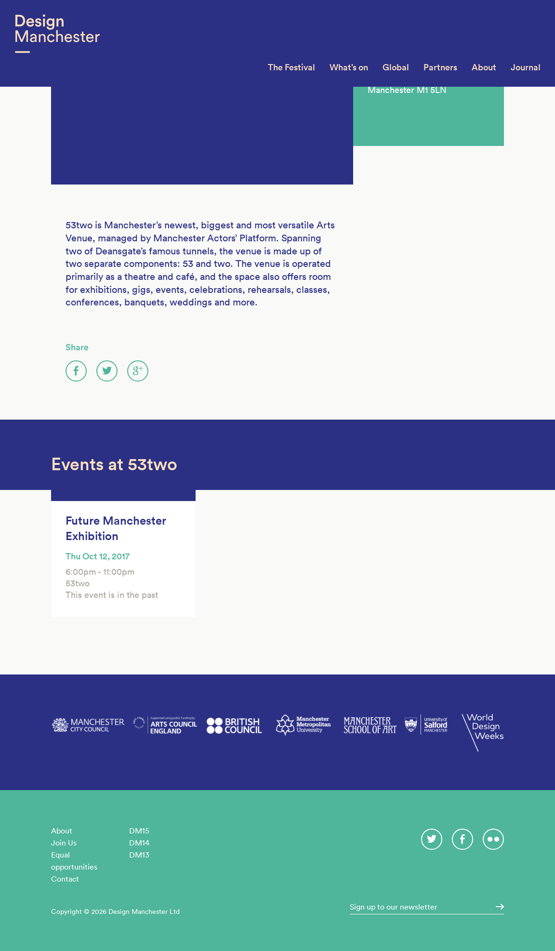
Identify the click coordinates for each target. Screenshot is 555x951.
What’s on (349, 67)
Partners (440, 67)
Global (396, 67)
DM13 (139, 854)
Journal (526, 67)
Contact (65, 879)
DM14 (139, 842)
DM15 (139, 830)
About (484, 67)
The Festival (291, 67)
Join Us (64, 842)
